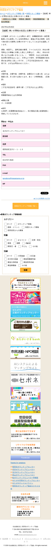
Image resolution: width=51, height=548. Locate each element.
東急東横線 (10, 265)
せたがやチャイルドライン (22, 483)
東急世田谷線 (27, 262)
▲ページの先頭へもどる (42, 198)
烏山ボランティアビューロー (23, 475)
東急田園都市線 (28, 259)
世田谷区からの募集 (13, 230)
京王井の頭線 (11, 259)
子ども (22, 246)
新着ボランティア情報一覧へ (25, 206)
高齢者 (26, 243)
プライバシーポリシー (32, 539)
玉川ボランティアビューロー (23, 472)
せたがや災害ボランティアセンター (26, 480)
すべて (8, 224)
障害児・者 (10, 246)
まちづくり (20, 240)
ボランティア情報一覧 (15, 14)
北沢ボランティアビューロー (23, 469)
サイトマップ (16, 539)
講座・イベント (12, 227)
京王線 (31, 256)
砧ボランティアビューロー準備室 (25, 478)
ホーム (2, 14)
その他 (33, 246)
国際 (16, 243)
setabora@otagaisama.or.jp (27, 535)
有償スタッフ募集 (33, 14)
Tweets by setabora (17, 463)
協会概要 (5, 539)
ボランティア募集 (23, 224)
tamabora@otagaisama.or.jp (13, 178)
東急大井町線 (11, 262)
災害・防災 (35, 240)
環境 (7, 243)
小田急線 (20, 256)
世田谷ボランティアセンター (23, 467)
